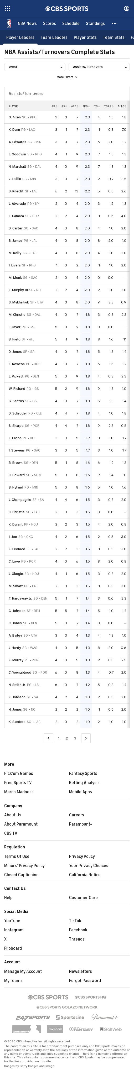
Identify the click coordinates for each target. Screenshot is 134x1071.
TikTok (75, 920)
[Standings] (95, 23)
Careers (76, 815)
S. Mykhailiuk (19, 302)
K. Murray (16, 660)
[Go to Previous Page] (48, 738)
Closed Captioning (21, 875)
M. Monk (15, 277)
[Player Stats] (85, 37)
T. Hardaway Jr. (20, 598)
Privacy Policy (82, 856)
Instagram (14, 930)
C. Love (14, 561)
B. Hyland (16, 487)
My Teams (13, 980)
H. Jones (15, 709)
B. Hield (14, 339)
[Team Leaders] (54, 37)
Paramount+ (80, 824)
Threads (77, 939)
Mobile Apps (80, 792)
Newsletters (80, 971)
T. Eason (15, 438)
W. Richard (17, 388)
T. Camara (16, 216)
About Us (12, 815)
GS (64, 106)
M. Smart (16, 586)
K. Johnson (17, 697)
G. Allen (15, 117)
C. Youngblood (20, 672)
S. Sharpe (16, 425)
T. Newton (17, 364)
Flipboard (13, 948)
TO (97, 106)
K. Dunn (14, 129)
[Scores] (49, 23)
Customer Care (83, 897)
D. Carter (16, 228)
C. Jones (15, 623)
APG (86, 106)
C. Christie (17, 512)
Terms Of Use (16, 856)
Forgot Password (85, 980)
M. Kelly (15, 253)
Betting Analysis (84, 782)
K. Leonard (17, 549)
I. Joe (13, 536)
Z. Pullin (15, 179)
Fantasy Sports (83, 773)
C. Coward (17, 475)
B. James (16, 240)
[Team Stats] (114, 37)
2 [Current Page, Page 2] (67, 738)
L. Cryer (14, 327)
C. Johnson (17, 610)
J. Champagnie (20, 499)
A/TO (122, 106)
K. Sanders (17, 722)
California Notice (85, 875)
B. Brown (16, 462)
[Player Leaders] (20, 37)
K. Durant (16, 524)
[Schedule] (71, 23)
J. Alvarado (17, 203)
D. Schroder (18, 413)
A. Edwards (17, 142)
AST (74, 106)
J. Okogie (16, 573)
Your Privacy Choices (88, 865)
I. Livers (15, 265)
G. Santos (16, 401)
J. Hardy (15, 647)
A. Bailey (15, 635)
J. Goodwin (17, 154)
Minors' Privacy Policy (24, 865)
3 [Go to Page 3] (75, 738)
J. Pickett (16, 376)
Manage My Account (23, 971)
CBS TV (10, 833)
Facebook (78, 930)
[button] (114, 23)
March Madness (19, 792)
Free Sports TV (18, 782)
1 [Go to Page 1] (58, 738)
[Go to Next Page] (86, 738)
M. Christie (17, 314)
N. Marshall (17, 166)
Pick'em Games (18, 773)
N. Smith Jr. (17, 684)
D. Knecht (16, 191)
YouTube (12, 920)
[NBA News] (27, 23)
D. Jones (15, 351)
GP (54, 106)
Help (8, 897)
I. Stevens (17, 450)
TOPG (109, 106)
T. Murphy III (18, 290)
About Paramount (21, 824)
